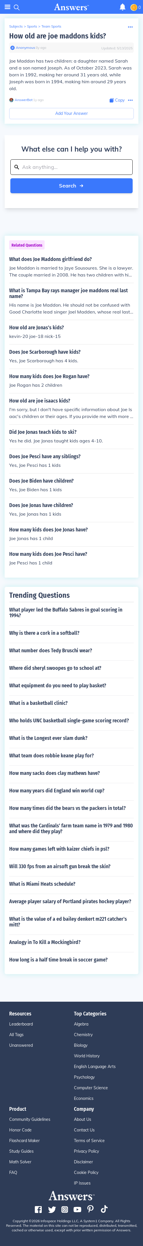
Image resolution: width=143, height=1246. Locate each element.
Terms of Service (89, 1140)
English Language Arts (95, 1066)
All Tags (16, 1034)
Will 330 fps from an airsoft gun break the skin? (59, 866)
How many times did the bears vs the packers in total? (67, 808)
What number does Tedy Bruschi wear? (50, 650)
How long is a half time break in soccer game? (58, 960)
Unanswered (21, 1045)
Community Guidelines (29, 1119)
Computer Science (91, 1087)
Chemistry (83, 1034)
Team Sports (51, 26)
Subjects (16, 26)
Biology (80, 1045)
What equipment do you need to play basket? (57, 685)
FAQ (13, 1172)
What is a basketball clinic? (38, 703)
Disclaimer (83, 1161)
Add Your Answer (71, 113)
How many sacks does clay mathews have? (54, 773)
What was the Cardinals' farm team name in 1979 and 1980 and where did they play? (71, 829)
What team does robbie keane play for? (51, 755)
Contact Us (84, 1130)
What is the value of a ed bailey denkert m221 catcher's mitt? (68, 922)
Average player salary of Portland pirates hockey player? (70, 901)
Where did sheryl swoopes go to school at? (55, 668)
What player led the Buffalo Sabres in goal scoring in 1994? (65, 613)
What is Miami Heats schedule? (42, 884)
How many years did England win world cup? (56, 791)
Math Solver (20, 1161)
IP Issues (82, 1183)
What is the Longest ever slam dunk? (48, 738)
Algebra (81, 1024)
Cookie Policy (86, 1172)
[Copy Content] (117, 100)
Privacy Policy (86, 1151)
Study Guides (21, 1151)
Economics (84, 1098)
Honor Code (20, 1130)
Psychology (84, 1077)
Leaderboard (21, 1024)
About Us (82, 1119)
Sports (32, 26)
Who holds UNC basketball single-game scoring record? (69, 720)
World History (87, 1056)
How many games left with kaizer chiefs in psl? (59, 849)
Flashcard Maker (24, 1140)
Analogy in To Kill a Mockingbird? (45, 942)
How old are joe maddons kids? (57, 36)
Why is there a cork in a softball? (44, 633)
